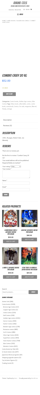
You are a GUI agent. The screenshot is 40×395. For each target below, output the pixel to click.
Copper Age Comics (9, 324)
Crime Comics (7, 327)
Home (4, 21)
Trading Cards (6, 377)
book (16, 118)
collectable (22, 118)
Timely (4, 123)
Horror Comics (7, 335)
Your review (7, 183)
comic (29, 118)
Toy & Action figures (8, 374)
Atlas (12, 118)
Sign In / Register (15, 9)
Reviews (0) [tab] (7, 139)
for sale (21, 120)
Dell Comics (7, 329)
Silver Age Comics (9, 349)
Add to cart (9, 108)
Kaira (15, 392)
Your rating (6, 180)
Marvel (34, 120)
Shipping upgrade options (10, 372)
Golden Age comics (23, 21)
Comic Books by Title (8, 363)
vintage (9, 123)
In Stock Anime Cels (8, 366)
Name (4, 194)
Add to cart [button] (10, 255)
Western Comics (8, 360)
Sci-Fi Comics (7, 346)
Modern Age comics (9, 341)
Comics (16, 120)
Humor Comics (7, 338)
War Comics (7, 358)
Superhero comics (9, 352)
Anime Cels (20, 3)
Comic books (11, 21)
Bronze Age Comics (9, 321)
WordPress (34, 392)
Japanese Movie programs (10, 369)
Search (4, 303)
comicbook (9, 120)
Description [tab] (7, 134)
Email (4, 201)
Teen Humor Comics (9, 355)
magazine (28, 120)
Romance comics (8, 344)
